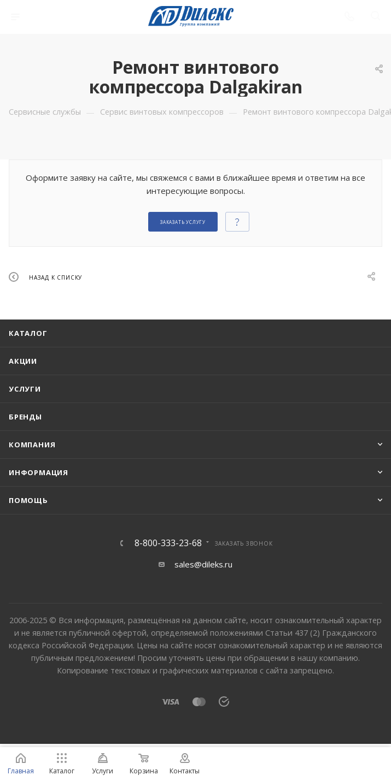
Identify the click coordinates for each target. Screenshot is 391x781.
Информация (38, 472)
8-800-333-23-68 (168, 543)
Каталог (28, 333)
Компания (32, 444)
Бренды (25, 417)
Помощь (28, 500)
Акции (23, 361)
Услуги (25, 389)
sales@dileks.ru (203, 564)
